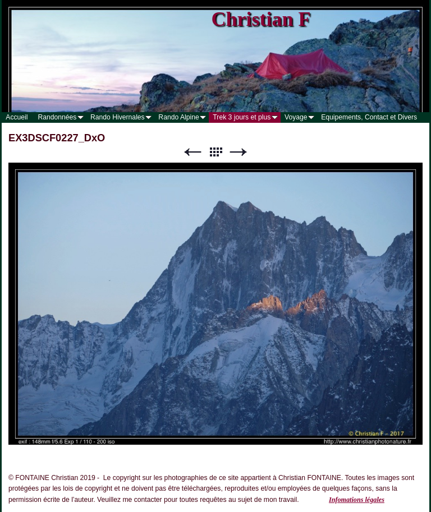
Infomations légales (356, 500)
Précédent (192, 152)
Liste (215, 152)
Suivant (238, 152)
